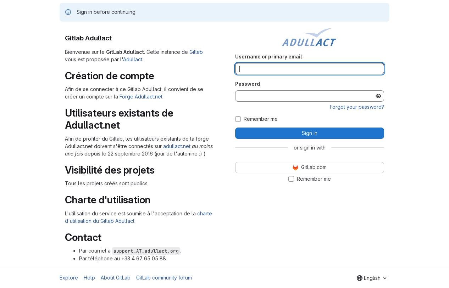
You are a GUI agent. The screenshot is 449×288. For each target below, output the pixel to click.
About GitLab (116, 278)
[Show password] (378, 96)
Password (247, 84)
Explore (69, 278)
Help (89, 278)
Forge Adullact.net (141, 97)
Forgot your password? (357, 107)
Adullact (132, 59)
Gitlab (196, 52)
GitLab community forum (164, 278)
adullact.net (176, 146)
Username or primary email (268, 56)
